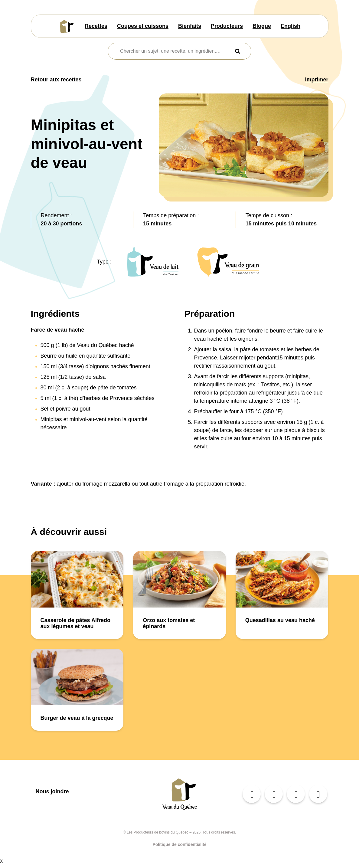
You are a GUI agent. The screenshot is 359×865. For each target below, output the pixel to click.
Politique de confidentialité (179, 844)
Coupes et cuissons (142, 26)
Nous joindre (52, 791)
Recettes (96, 26)
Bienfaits (189, 26)
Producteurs (227, 26)
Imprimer (316, 80)
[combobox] (176, 51)
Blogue (262, 26)
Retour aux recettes (56, 80)
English (290, 26)
